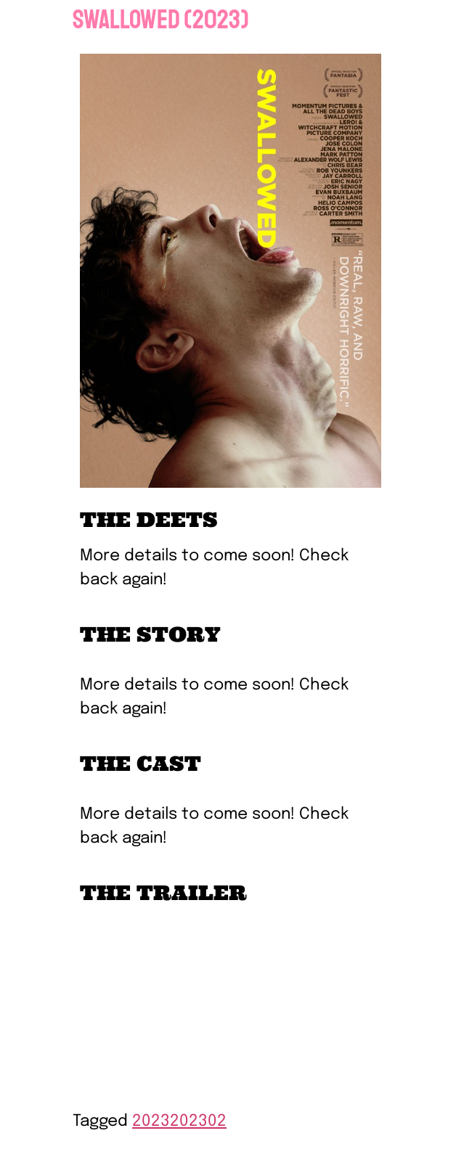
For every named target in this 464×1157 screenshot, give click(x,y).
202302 (198, 1121)
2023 (151, 1121)
